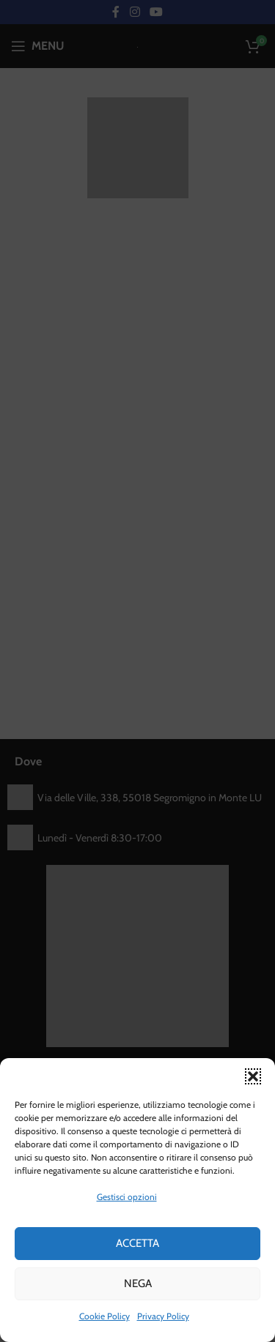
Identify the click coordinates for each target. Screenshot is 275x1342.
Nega (138, 1283)
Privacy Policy (163, 1316)
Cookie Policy (104, 1316)
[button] (253, 1076)
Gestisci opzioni (127, 1196)
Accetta (137, 1243)
